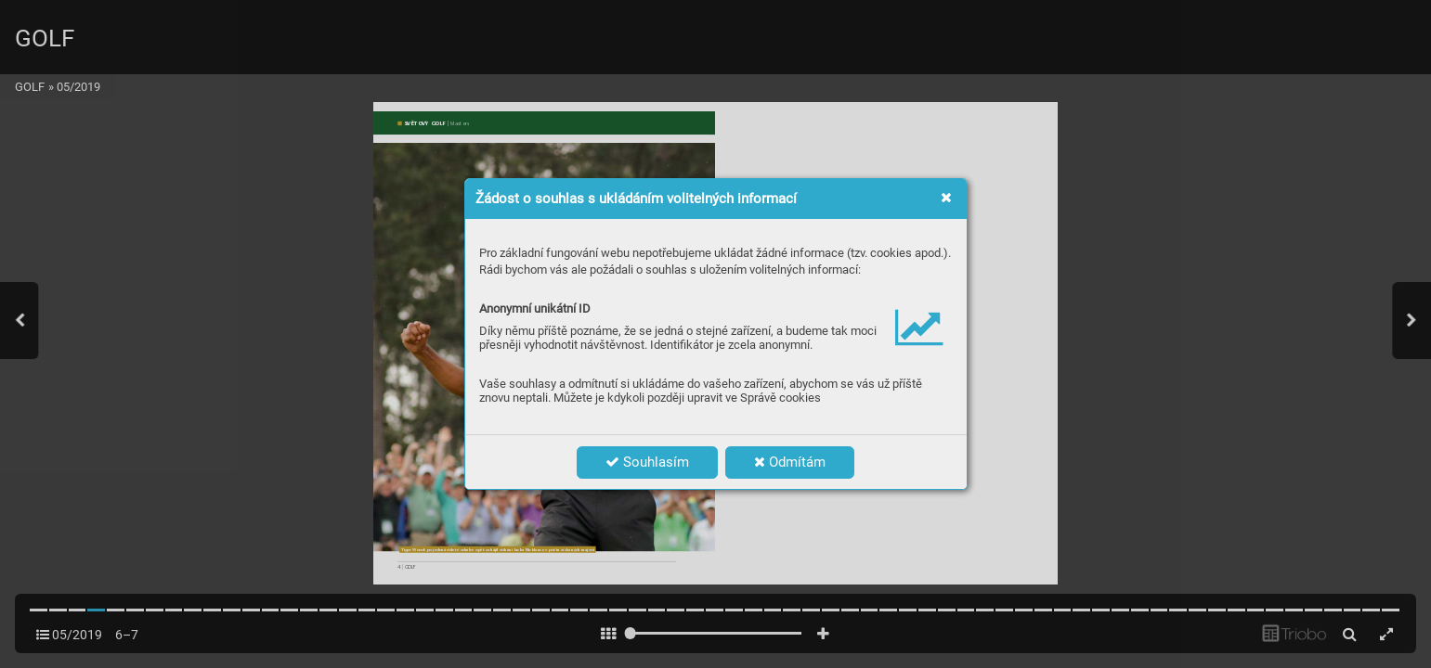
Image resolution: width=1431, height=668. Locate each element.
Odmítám (790, 462)
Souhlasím (647, 462)
